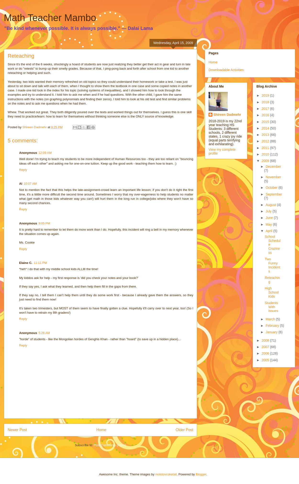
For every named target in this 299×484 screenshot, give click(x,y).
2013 (266, 135)
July (269, 211)
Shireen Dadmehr (227, 115)
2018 (266, 102)
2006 (266, 353)
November (273, 177)
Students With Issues (271, 307)
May (269, 224)
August (271, 205)
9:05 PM (44, 223)
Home (101, 430)
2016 (266, 115)
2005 (266, 360)
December (273, 166)
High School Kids (272, 292)
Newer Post (17, 430)
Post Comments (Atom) (110, 445)
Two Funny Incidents (272, 265)
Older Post (184, 430)
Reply (23, 170)
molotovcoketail (166, 474)
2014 (266, 128)
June (270, 218)
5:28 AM (44, 333)
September (274, 194)
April (269, 231)
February (273, 326)
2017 (266, 109)
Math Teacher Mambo (50, 17)
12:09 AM (45, 153)
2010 (266, 154)
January (272, 332)
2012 (266, 141)
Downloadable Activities (226, 70)
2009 (266, 161)
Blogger (201, 474)
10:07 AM (30, 183)
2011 (266, 148)
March (271, 319)
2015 (266, 122)
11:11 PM (40, 263)
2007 (266, 347)
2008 (266, 340)
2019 (266, 95)
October (272, 187)
